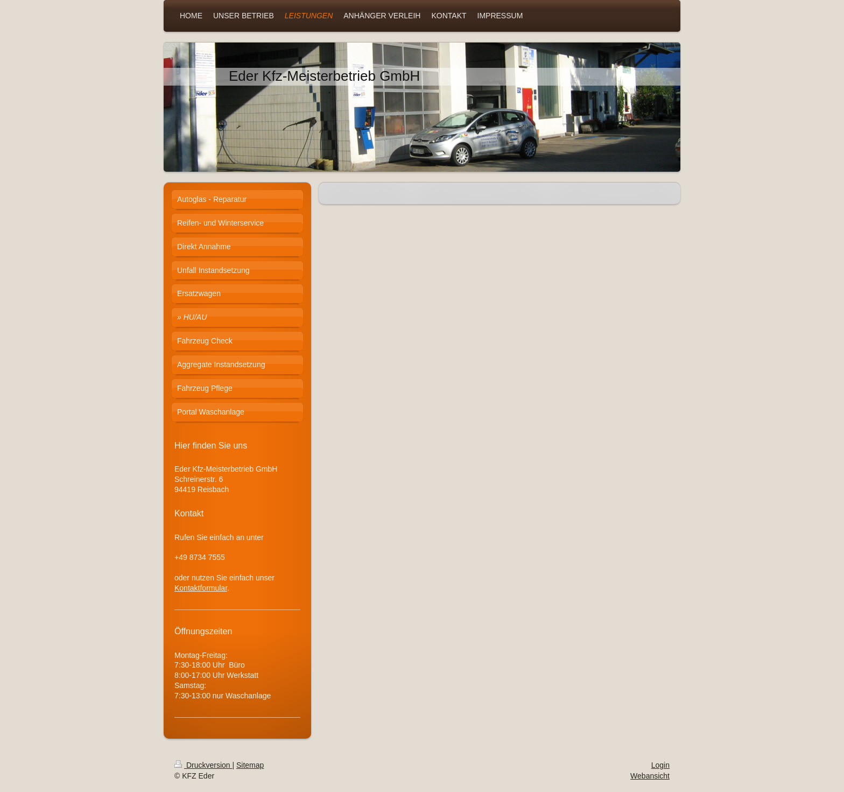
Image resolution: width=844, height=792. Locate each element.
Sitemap (250, 765)
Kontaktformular (200, 588)
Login (660, 765)
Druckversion (203, 765)
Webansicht (650, 776)
